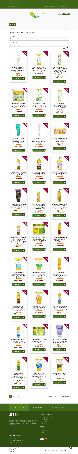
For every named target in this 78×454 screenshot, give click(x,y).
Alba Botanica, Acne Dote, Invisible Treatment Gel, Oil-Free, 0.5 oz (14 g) (18, 69)
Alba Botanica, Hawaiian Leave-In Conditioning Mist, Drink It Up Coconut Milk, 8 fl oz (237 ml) (18, 240)
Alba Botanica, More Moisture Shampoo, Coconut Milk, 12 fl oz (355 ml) (18, 308)
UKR (11, 2)
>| (19, 397)
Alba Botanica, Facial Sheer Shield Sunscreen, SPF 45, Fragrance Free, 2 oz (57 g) (39, 141)
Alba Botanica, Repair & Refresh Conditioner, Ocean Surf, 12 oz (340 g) (59, 307)
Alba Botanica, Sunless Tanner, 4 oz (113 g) (60, 373)
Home (12, 32)
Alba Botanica (30, 32)
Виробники (44, 430)
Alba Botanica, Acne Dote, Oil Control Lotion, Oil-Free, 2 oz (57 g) (39, 69)
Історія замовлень (46, 420)
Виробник (20, 32)
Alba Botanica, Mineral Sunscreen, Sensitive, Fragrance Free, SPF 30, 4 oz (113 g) (39, 275)
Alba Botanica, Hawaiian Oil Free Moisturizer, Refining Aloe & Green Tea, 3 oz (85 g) (39, 240)
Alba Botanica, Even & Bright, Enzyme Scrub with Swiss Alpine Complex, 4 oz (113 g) (18, 141)
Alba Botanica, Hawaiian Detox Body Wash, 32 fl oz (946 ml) (39, 173)
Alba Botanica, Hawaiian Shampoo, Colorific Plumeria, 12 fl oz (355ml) (59, 240)
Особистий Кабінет (47, 418)
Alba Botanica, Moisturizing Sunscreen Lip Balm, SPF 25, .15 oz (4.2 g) (60, 275)
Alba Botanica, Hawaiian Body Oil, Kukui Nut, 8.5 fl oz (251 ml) (18, 173)
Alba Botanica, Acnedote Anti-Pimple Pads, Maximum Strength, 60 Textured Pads (18, 106)
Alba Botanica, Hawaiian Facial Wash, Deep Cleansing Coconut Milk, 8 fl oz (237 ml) (59, 206)
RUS (11, 4)
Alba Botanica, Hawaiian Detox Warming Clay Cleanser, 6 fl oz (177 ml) (18, 205)
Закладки (43, 422)
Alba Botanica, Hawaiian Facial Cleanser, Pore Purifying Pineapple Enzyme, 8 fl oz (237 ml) (39, 206)
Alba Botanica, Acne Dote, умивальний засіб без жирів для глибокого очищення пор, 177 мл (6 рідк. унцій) (59, 71)
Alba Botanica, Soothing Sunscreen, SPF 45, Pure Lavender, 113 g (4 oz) (60, 341)
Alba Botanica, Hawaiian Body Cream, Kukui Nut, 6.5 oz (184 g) (59, 140)
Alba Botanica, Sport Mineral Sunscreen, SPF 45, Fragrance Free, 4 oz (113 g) (39, 375)
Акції (42, 432)
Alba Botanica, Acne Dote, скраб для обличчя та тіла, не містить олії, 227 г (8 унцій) (59, 106)
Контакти (12, 439)
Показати (12, 36)
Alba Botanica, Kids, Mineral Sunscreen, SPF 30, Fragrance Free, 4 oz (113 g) (18, 275)
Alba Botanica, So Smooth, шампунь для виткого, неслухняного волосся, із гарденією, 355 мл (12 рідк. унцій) (18, 376)
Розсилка (43, 424)
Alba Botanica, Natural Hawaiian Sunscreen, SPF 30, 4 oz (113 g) (39, 307)
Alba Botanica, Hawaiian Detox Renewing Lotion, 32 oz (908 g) (59, 173)
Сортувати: (13, 42)
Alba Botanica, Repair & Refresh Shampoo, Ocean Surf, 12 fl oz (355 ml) (18, 342)
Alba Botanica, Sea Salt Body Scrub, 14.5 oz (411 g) (39, 341)
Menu (12, 24)
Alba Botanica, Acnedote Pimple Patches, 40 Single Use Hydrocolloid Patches (39, 106)
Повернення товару (16, 441)
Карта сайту (13, 443)
